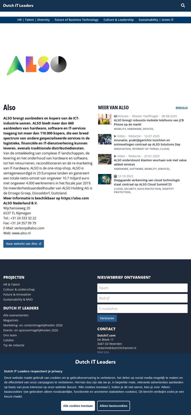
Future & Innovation (17, 294)
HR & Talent (11, 284)
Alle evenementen (16, 315)
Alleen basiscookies (113, 406)
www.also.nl (21, 233)
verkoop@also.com (29, 228)
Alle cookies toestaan (78, 406)
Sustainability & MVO (18, 299)
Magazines (10, 320)
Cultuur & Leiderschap (19, 289)
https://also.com (75, 198)
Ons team (10, 335)
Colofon (8, 340)
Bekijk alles (182, 107)
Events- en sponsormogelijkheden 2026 (30, 330)
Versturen (107, 318)
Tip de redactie (13, 345)
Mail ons (103, 352)
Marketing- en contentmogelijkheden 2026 (32, 325)
